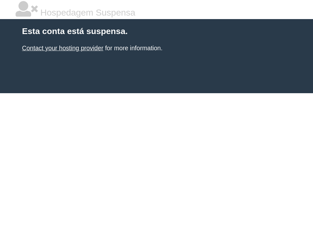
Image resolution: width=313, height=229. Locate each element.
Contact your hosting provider (62, 48)
